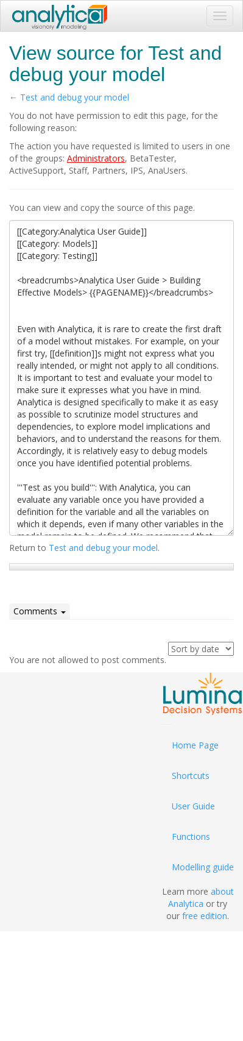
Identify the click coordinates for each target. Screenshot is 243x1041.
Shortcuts (191, 775)
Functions (191, 836)
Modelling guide (203, 867)
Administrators (96, 158)
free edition (204, 916)
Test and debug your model (74, 97)
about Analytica (201, 897)
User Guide (193, 806)
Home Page (195, 745)
